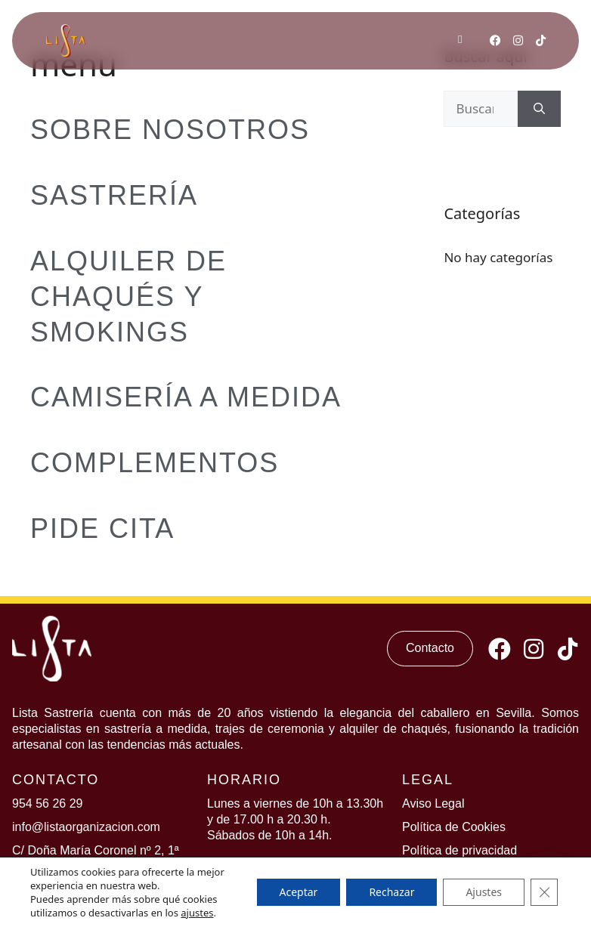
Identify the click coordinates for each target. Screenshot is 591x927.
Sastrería (114, 195)
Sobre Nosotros (170, 129)
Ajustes (484, 892)
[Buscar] (539, 109)
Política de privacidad (459, 850)
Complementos (154, 462)
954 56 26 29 (47, 803)
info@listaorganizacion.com (86, 826)
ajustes (197, 912)
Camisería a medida (186, 397)
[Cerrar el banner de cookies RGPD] (544, 892)
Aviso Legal (433, 803)
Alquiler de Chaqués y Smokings (128, 297)
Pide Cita (102, 528)
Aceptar (299, 892)
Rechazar (391, 892)
